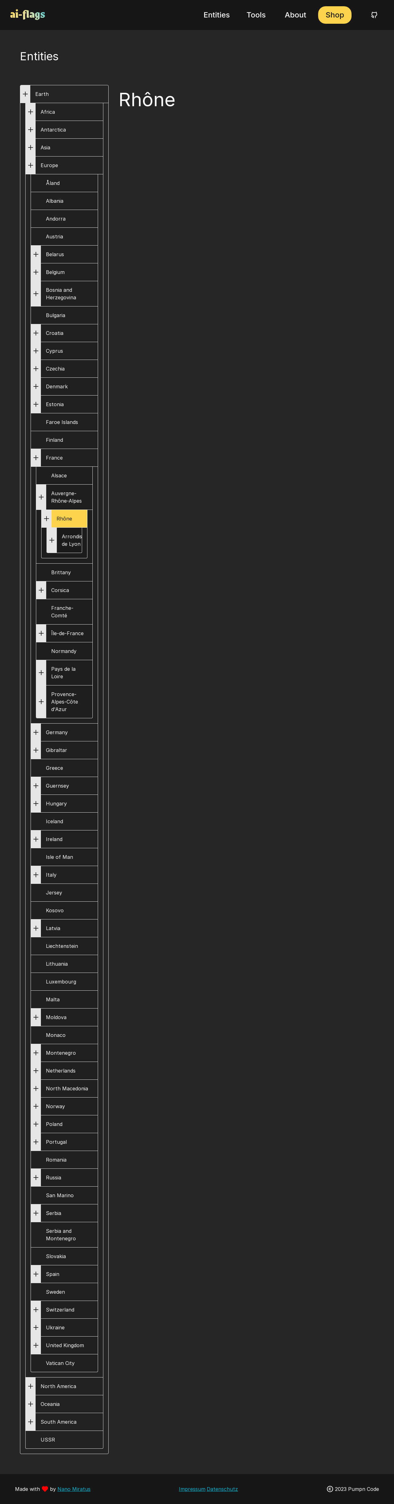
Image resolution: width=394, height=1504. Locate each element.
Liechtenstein (62, 946)
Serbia (53, 1213)
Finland (54, 440)
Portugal (56, 1142)
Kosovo (55, 910)
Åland (53, 183)
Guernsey (57, 786)
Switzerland (60, 1310)
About (295, 14)
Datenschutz (222, 1489)
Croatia (54, 333)
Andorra (56, 219)
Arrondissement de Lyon (81, 540)
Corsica (60, 590)
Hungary (56, 803)
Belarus (55, 254)
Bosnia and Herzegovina (61, 294)
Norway (55, 1106)
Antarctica (53, 130)
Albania (54, 201)
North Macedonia (67, 1088)
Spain (52, 1274)
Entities (217, 14)
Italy (51, 875)
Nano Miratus (74, 1489)
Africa (48, 112)
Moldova (56, 1017)
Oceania (50, 1404)
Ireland (54, 839)
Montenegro (61, 1053)
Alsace (59, 475)
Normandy (63, 651)
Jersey (54, 892)
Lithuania (57, 964)
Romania (56, 1160)
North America (58, 1386)
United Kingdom (65, 1345)
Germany (57, 732)
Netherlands (61, 1071)
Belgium (55, 272)
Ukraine (55, 1327)
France (54, 458)
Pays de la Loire (63, 673)
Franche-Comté (62, 612)
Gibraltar (56, 750)
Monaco (56, 1035)
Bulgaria (55, 315)
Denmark (57, 386)
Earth (42, 94)
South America (58, 1422)
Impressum (192, 1489)
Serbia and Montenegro (61, 1235)
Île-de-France (67, 633)
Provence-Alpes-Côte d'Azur (64, 701)
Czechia (55, 369)
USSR (48, 1440)
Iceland (54, 821)
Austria (54, 236)
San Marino (60, 1195)
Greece (54, 768)
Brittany (61, 572)
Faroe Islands (62, 422)
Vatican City (60, 1363)
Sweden (55, 1292)
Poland (54, 1124)
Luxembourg (61, 982)
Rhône (64, 518)
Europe (49, 165)
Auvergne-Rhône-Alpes (66, 497)
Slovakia (56, 1256)
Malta (53, 999)
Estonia (55, 404)
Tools (256, 14)
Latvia (53, 928)
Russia (53, 1177)
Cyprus (54, 351)
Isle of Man (59, 857)
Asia (45, 147)
